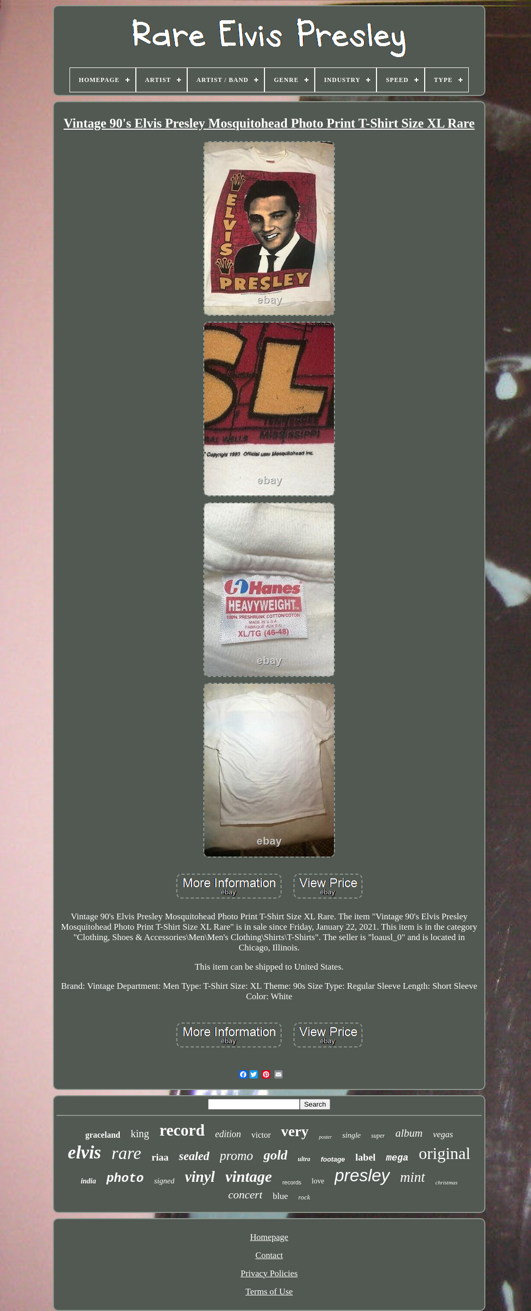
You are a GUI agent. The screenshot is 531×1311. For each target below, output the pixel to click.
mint (412, 1177)
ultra (304, 1159)
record (181, 1130)
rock (304, 1197)
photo (125, 1178)
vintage (248, 1176)
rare (126, 1153)
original (445, 1153)
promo (236, 1156)
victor (261, 1134)
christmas (447, 1182)
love (318, 1181)
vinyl (200, 1176)
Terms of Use (268, 1291)
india (88, 1181)
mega (397, 1158)
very (295, 1131)
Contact (269, 1255)
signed (164, 1181)
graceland (102, 1134)
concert (245, 1194)
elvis (84, 1152)
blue (280, 1196)
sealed (194, 1156)
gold (275, 1155)
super (378, 1135)
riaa (160, 1157)
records (291, 1182)
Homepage (269, 1237)
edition (228, 1134)
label (365, 1157)
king (140, 1133)
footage (332, 1159)
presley (361, 1175)
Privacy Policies (269, 1273)
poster (325, 1137)
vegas (443, 1134)
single (351, 1135)
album (409, 1133)
